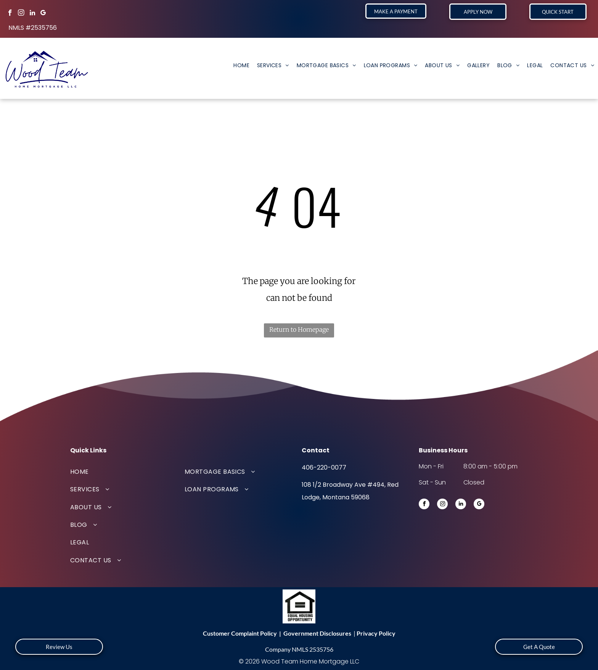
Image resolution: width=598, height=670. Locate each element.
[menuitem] (241, 65)
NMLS (300, 649)
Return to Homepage (299, 329)
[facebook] (10, 13)
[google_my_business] (43, 13)
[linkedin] (32, 13)
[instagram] (21, 13)
